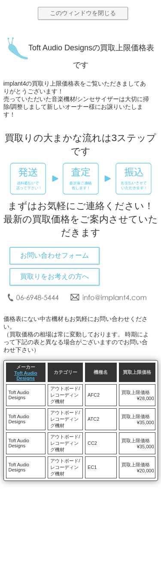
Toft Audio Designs (25, 375)
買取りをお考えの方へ (54, 276)
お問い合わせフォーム (54, 255)
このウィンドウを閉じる (83, 12)
